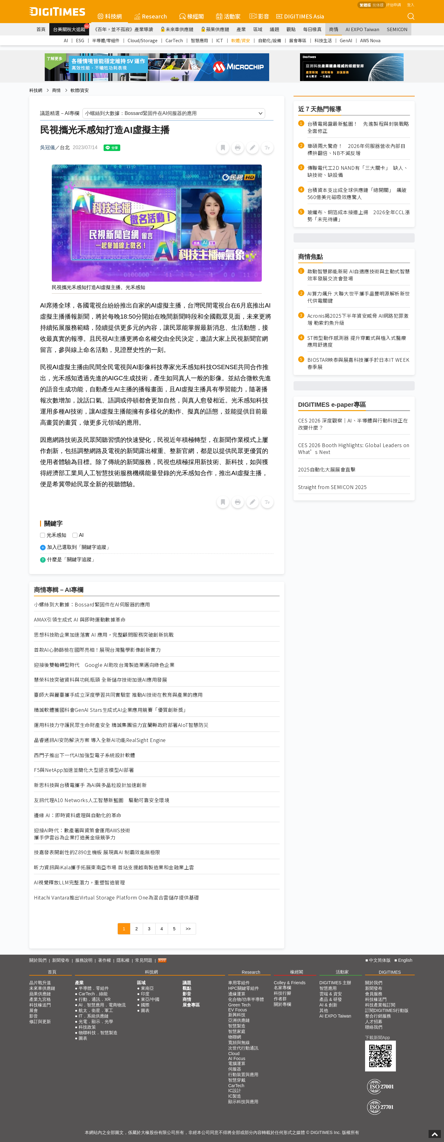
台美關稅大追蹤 (71, 27)
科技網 (109, 16)
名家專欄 (282, 987)
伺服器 (234, 1069)
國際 (145, 1004)
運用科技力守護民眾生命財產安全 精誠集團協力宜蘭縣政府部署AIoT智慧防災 (121, 724)
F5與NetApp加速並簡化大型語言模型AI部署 (84, 769)
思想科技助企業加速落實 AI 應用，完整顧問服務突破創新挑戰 (104, 634)
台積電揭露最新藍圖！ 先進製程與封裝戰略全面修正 (358, 127)
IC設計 (234, 1090)
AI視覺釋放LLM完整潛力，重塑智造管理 (79, 882)
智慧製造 (236, 1025)
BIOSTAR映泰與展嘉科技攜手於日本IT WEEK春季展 (358, 363)
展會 (33, 1010)
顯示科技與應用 (243, 1101)
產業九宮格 (40, 999)
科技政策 (87, 1027)
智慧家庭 (236, 1031)
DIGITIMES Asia (300, 16)
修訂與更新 (40, 1021)
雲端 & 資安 (330, 993)
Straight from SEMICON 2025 (332, 487)
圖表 (83, 1038)
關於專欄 (282, 1004)
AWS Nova (370, 40)
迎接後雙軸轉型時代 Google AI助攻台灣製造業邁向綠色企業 (104, 664)
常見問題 (143, 960)
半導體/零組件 (106, 40)
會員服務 (373, 993)
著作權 (104, 960)
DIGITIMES (390, 972)
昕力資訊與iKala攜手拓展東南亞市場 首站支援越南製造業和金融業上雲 (114, 867)
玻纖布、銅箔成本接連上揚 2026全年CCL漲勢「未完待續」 (358, 216)
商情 (333, 29)
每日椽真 (312, 29)
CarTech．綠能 (93, 993)
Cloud (234, 1053)
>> (188, 928)
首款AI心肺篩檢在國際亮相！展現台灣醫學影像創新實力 (97, 649)
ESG (80, 40)
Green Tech (239, 1004)
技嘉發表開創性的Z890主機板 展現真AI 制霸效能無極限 (97, 852)
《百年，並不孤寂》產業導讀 (123, 29)
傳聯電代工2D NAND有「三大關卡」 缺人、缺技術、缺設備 (358, 171)
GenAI (346, 40)
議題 (274, 29)
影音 (258, 16)
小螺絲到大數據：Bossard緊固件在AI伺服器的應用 (92, 604)
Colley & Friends (290, 982)
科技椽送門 (40, 1004)
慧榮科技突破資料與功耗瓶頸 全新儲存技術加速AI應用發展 (100, 679)
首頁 (41, 29)
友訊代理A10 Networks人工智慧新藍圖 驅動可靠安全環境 (101, 800)
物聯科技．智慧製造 (98, 1032)
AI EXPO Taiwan (362, 29)
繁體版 (365, 4)
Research (150, 16)
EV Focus (237, 1009)
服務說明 (83, 960)
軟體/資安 (240, 40)
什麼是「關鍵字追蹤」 (72, 559)
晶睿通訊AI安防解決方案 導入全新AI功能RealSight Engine (100, 740)
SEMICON (397, 29)
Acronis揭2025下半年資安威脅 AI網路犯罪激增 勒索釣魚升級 (358, 319)
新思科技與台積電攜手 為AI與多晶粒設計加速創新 (90, 785)
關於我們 (38, 960)
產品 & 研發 (330, 999)
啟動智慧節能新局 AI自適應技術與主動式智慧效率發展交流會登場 (358, 275)
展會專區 (297, 40)
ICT (219, 40)
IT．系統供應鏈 (93, 1016)
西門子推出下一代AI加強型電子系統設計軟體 (84, 755)
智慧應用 (199, 40)
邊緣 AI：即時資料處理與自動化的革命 (77, 815)
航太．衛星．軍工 (96, 1010)
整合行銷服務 (378, 1016)
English (405, 960)
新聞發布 (60, 960)
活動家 (228, 16)
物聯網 (234, 1036)
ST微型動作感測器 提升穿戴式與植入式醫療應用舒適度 (356, 341)
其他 (323, 1010)
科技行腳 (282, 993)
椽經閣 (191, 16)
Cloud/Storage (143, 40)
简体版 (378, 4)
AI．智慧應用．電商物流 (101, 1004)
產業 (241, 29)
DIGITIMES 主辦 (335, 982)
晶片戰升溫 (40, 982)
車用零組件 (239, 982)
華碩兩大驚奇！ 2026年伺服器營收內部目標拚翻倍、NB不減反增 (356, 149)
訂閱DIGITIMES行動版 (387, 1010)
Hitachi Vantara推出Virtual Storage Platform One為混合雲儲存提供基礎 (116, 897)
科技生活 (323, 40)
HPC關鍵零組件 (243, 988)
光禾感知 (56, 535)
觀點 (291, 29)
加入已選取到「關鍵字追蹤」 (79, 547)
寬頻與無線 (239, 1042)
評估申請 (393, 4)
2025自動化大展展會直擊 (327, 469)
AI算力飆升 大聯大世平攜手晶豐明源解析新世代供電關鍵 (358, 297)
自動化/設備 (269, 40)
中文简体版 (380, 960)
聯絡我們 (373, 1027)
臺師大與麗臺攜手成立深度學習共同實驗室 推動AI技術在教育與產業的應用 (118, 694)
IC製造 (234, 1096)
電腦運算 (236, 1063)
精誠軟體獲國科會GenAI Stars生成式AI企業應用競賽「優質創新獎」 (111, 709)
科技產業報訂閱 (380, 1004)
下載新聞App (377, 1037)
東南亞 (147, 988)
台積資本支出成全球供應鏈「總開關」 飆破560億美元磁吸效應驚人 (357, 193)
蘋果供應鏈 (215, 29)
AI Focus (236, 1058)
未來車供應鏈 (176, 29)
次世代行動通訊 (243, 1048)
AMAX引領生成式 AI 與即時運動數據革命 (79, 619)
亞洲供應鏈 (239, 1020)
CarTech (174, 40)
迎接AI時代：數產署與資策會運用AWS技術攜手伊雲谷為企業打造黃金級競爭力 (82, 834)
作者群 (280, 998)
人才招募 (373, 1021)
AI (66, 40)
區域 (257, 29)
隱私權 (123, 960)
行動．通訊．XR (94, 999)
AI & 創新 (328, 1004)
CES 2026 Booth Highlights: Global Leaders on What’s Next (353, 449)
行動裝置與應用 (243, 1074)
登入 (410, 4)
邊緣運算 (236, 993)
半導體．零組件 (94, 988)
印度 (145, 993)
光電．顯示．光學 (96, 1021)
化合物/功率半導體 (246, 999)
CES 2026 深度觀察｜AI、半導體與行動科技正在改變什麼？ (353, 424)
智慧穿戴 (236, 1080)
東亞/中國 (150, 999)
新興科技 (236, 1014)
